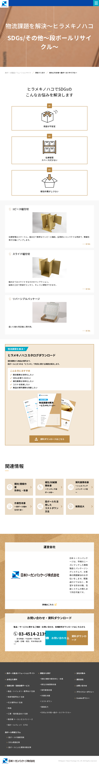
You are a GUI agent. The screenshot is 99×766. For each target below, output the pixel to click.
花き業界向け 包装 (15, 702)
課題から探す (40, 73)
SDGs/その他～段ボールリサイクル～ (56, 712)
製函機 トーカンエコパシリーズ (20, 719)
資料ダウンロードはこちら (49, 438)
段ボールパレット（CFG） (18, 725)
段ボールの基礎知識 (16, 737)
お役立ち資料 (12, 679)
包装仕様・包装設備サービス (18, 685)
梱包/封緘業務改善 (48, 684)
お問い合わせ (56, 638)
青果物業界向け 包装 (16, 697)
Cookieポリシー (83, 698)
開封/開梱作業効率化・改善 (52, 679)
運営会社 (80, 679)
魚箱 (9, 708)
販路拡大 (44, 707)
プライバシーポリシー (85, 692)
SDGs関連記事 (14, 742)
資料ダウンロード (77, 638)
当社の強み (80, 673)
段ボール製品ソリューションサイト (18, 73)
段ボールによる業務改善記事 (19, 747)
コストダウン (46, 701)
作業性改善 (45, 695)
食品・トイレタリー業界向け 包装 (21, 691)
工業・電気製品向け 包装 (18, 713)
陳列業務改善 (46, 690)
